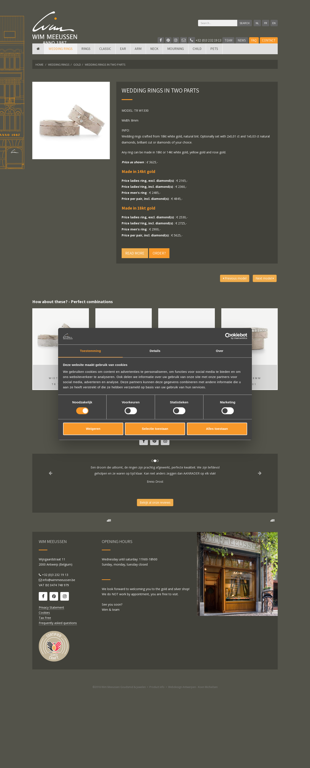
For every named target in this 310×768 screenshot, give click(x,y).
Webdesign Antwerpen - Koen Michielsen (193, 763)
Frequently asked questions (58, 699)
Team (228, 40)
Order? (159, 253)
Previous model (234, 278)
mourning (175, 54)
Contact (269, 40)
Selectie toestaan (155, 429)
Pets (214, 54)
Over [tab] (219, 350)
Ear (123, 54)
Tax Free (45, 694)
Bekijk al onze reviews (155, 502)
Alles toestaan (217, 429)
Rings (85, 54)
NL (256, 23)
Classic (105, 54)
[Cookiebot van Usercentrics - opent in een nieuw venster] (228, 336)
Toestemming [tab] (90, 350)
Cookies (44, 689)
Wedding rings (61, 54)
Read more (134, 253)
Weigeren (93, 429)
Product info (156, 763)
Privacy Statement (51, 684)
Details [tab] (155, 350)
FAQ (254, 40)
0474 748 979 (59, 661)
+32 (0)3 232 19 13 (204, 40)
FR (265, 23)
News (242, 40)
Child (197, 54)
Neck (154, 54)
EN (274, 23)
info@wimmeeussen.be (59, 656)
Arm (138, 54)
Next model (265, 278)
